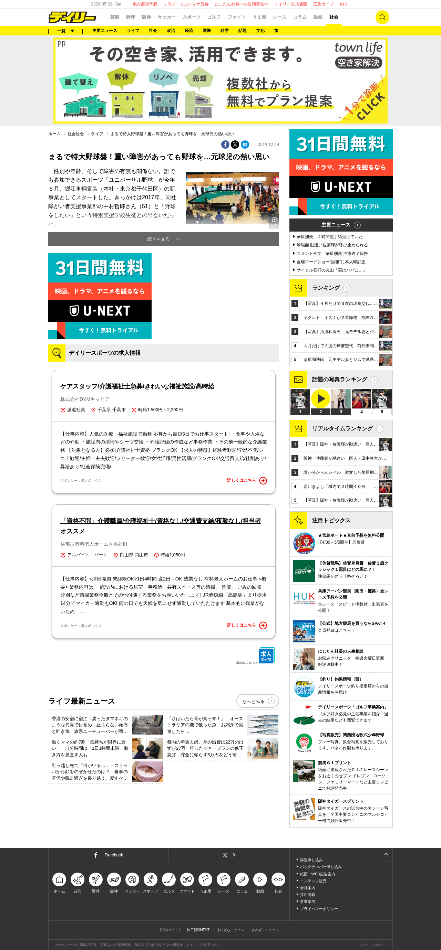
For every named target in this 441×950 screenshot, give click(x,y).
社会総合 (76, 133)
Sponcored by (256, 655)
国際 (207, 30)
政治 (171, 30)
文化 (260, 30)
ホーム (54, 133)
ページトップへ (385, 855)
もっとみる (253, 701)
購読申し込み (311, 860)
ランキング (326, 288)
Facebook (114, 855)
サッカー (167, 17)
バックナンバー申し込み (321, 867)
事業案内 (307, 901)
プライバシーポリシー (319, 909)
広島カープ (323, 4)
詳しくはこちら (247, 481)
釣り (344, 4)
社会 (333, 17)
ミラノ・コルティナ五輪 (186, 4)
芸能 (114, 17)
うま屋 (259, 17)
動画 (318, 17)
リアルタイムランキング (342, 428)
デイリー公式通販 (290, 4)
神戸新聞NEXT (198, 930)
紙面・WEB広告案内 (317, 874)
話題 (242, 30)
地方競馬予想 (145, 4)
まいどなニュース (230, 930)
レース (279, 17)
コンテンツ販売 (313, 881)
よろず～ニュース (265, 930)
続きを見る (158, 239)
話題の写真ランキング (339, 379)
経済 (189, 30)
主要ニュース (104, 30)
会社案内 (307, 888)
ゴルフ (214, 17)
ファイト (237, 17)
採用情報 (307, 895)
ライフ (133, 30)
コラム (300, 17)
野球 (130, 17)
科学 (224, 30)
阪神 (146, 17)
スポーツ (192, 17)
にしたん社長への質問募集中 (241, 4)
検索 (382, 17)
